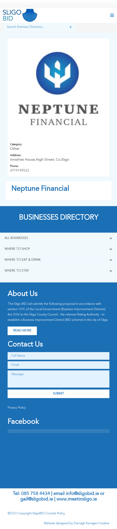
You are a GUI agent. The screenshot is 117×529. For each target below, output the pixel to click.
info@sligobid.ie (82, 494)
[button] (112, 15)
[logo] (20, 15)
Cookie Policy (55, 513)
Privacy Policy (17, 407)
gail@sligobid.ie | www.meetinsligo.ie (58, 499)
